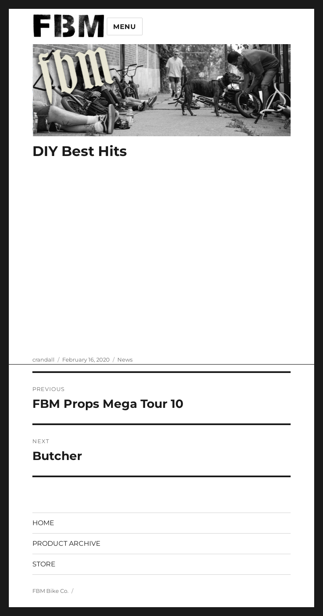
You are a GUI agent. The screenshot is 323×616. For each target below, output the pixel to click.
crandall (43, 359)
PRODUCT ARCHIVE (66, 543)
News (124, 359)
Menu (124, 27)
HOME (43, 523)
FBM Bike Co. (50, 590)
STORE (44, 564)
